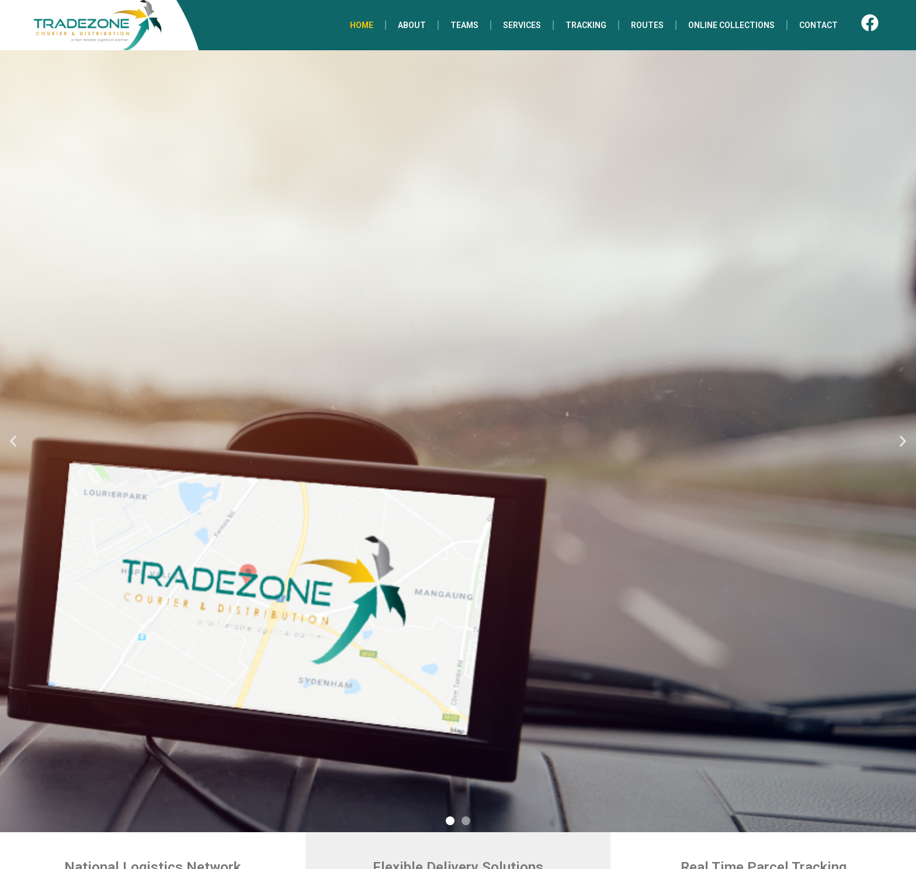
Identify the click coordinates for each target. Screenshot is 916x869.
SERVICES (522, 25)
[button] (13, 441)
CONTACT (818, 25)
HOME (361, 25)
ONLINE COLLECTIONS (731, 25)
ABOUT (412, 25)
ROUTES (647, 25)
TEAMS (464, 25)
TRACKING (585, 25)
